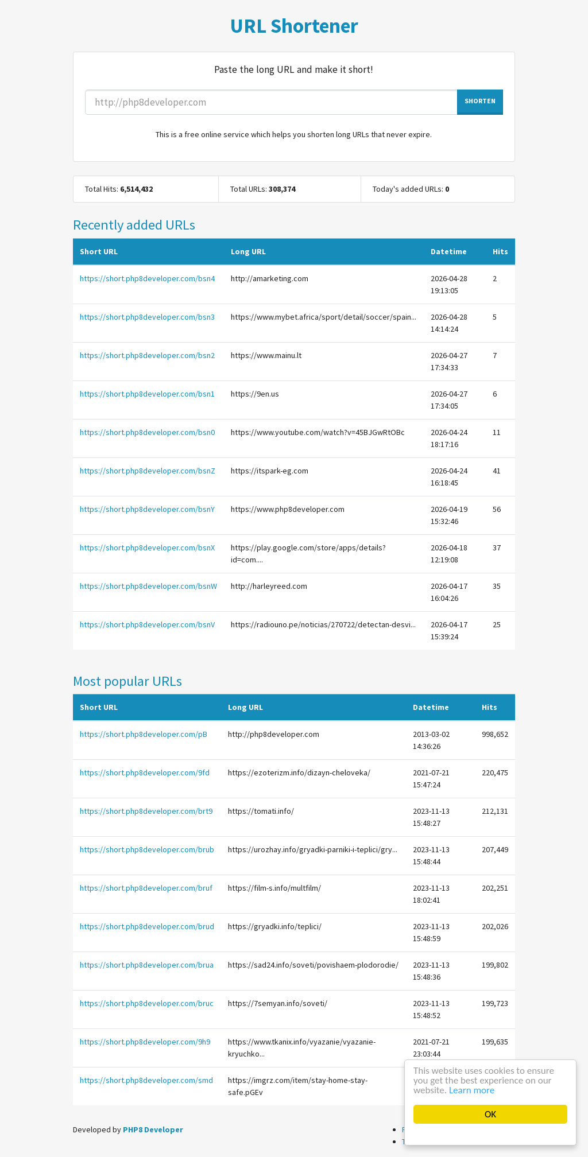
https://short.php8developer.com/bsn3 (147, 317)
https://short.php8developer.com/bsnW (148, 586)
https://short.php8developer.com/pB (143, 734)
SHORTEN (480, 100)
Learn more (471, 1090)
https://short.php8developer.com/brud (147, 926)
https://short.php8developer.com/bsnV (147, 624)
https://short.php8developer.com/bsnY (147, 509)
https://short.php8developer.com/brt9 (146, 811)
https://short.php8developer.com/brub (147, 849)
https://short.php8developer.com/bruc (147, 1003)
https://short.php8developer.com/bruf (146, 888)
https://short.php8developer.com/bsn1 (147, 394)
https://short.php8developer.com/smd (146, 1080)
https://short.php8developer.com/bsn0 (147, 432)
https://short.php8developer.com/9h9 (145, 1041)
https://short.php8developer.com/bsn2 (147, 355)
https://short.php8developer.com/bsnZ (147, 470)
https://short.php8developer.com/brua (147, 965)
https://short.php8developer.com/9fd (145, 772)
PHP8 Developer (153, 1129)
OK (490, 1114)
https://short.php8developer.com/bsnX (147, 547)
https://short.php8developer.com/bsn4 (147, 278)
